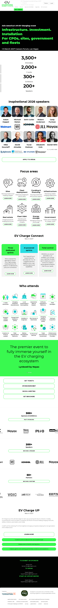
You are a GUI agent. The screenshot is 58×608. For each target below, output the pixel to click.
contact (40, 603)
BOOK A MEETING (29, 391)
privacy (26, 603)
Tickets (46, 3)
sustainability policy (34, 601)
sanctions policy (44, 601)
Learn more (8, 198)
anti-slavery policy (23, 599)
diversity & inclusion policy (22, 601)
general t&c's (33, 603)
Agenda (37, 7)
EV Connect (44, 7)
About (21, 7)
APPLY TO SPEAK (29, 159)
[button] (27, 372)
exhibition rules (11, 601)
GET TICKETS (29, 381)
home (16, 7)
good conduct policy (12, 599)
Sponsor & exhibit (29, 7)
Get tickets (18, 9)
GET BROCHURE (29, 396)
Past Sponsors (29, 419)
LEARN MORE (29, 534)
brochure (46, 603)
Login (51, 3)
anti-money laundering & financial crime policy (39, 599)
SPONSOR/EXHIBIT (29, 386)
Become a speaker (29, 451)
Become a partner (29, 481)
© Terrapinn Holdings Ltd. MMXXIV (15, 603)
